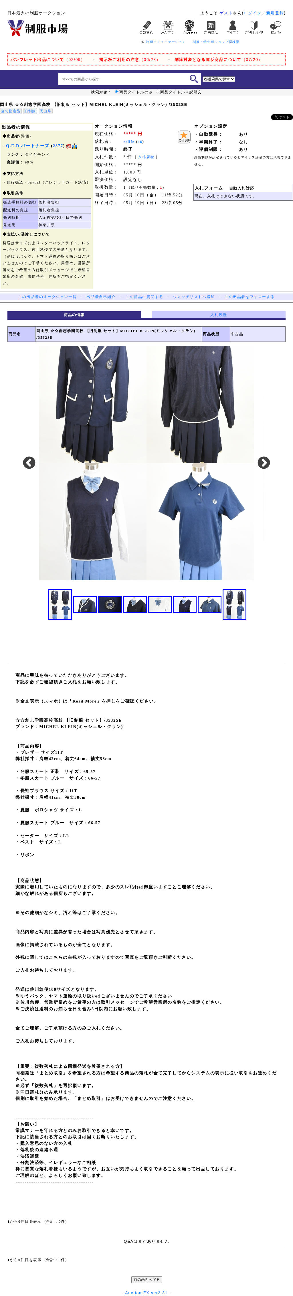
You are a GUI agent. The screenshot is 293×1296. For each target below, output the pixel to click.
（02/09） (48, 59)
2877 (58, 145)
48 (140, 141)
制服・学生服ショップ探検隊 (216, 42)
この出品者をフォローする (250, 297)
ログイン (253, 13)
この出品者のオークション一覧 (47, 297)
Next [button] (264, 463)
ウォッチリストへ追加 (194, 297)
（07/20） (219, 59)
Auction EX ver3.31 (146, 1293)
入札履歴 (146, 157)
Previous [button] (29, 463)
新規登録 (275, 13)
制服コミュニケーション (166, 42)
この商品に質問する (144, 297)
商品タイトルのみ (134, 92)
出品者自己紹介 (101, 297)
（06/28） (130, 59)
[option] (146, 463)
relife (128, 141)
